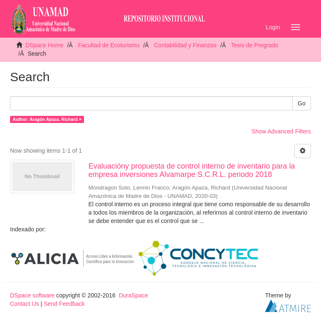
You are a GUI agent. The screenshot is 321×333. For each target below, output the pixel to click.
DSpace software (32, 295)
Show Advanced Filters (281, 131)
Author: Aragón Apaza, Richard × (47, 119)
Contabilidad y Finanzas (185, 45)
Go (302, 103)
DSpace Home (44, 45)
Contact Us (24, 303)
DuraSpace (133, 295)
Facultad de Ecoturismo (109, 45)
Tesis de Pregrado (254, 45)
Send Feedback (64, 303)
